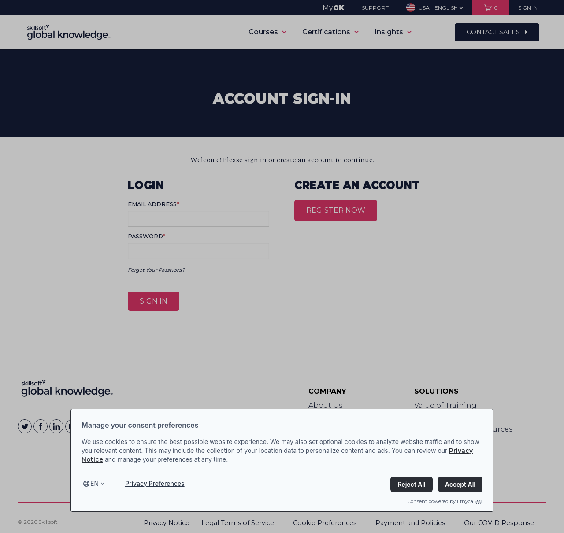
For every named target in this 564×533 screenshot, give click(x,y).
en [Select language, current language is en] (94, 483)
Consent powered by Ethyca (445, 501)
